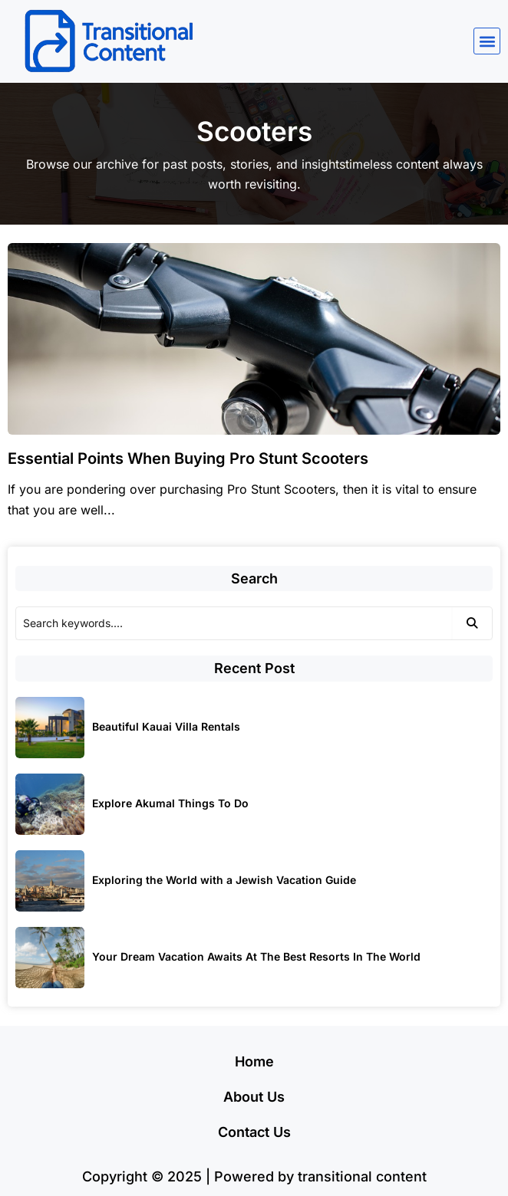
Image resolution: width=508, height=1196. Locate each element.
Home (254, 1061)
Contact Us (254, 1132)
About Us (254, 1097)
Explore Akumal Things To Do (170, 803)
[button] (486, 41)
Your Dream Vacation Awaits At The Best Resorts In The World (256, 956)
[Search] (233, 623)
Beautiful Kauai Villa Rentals (166, 726)
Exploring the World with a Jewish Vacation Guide (224, 879)
